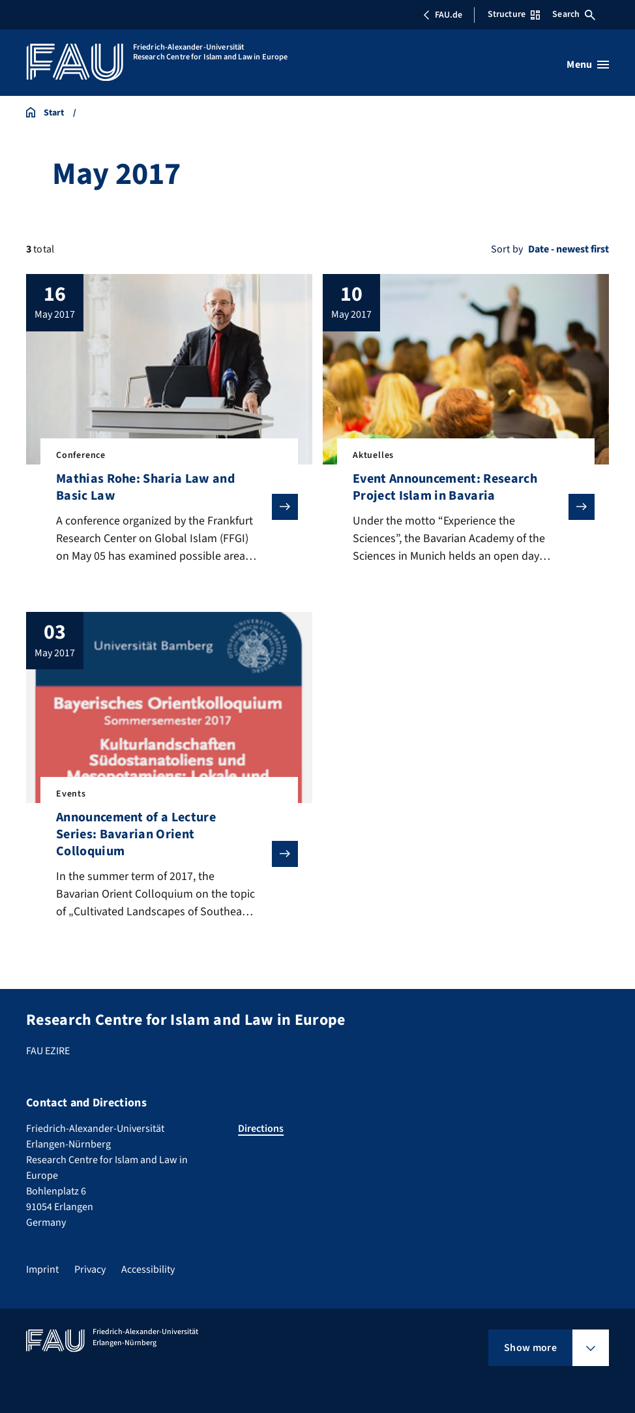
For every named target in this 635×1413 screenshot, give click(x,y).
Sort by (507, 249)
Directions (261, 1128)
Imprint (42, 1269)
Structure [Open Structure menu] (514, 14)
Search (573, 14)
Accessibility (148, 1269)
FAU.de (442, 15)
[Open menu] (588, 64)
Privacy (90, 1269)
